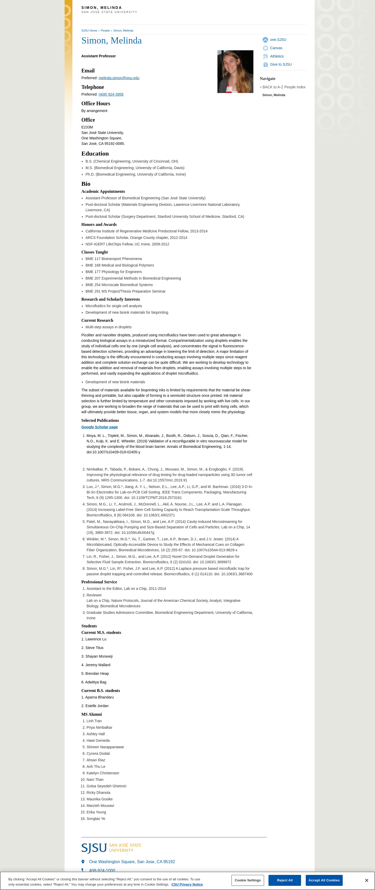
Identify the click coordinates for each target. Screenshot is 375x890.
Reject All (285, 880)
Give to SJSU (281, 64)
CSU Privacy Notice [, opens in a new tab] (187, 884)
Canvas (276, 48)
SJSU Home (89, 30)
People (105, 30)
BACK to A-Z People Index (284, 87)
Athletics (277, 56)
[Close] (366, 880)
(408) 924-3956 (111, 94)
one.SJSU (278, 40)
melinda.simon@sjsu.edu (119, 78)
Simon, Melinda (123, 30)
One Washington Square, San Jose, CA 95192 (132, 862)
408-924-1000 (102, 870)
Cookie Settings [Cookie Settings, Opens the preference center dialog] (248, 880)
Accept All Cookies (324, 880)
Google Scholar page (100, 427)
